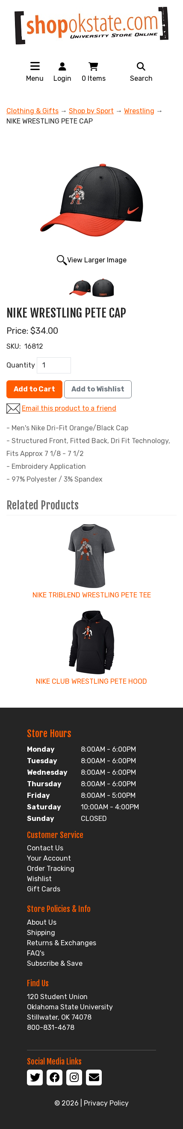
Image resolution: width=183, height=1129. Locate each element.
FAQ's (35, 953)
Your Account (49, 858)
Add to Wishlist (97, 389)
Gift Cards (43, 889)
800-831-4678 (50, 1027)
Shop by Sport (91, 111)
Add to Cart (34, 389)
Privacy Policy (106, 1103)
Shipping (41, 933)
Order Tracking (50, 868)
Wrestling (139, 111)
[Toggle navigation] (35, 66)
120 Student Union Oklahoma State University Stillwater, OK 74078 (70, 1007)
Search (141, 71)
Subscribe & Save (55, 963)
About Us (41, 922)
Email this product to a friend (69, 408)
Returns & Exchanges (61, 943)
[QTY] (54, 365)
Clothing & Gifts (32, 111)
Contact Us (45, 848)
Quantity (20, 365)
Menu (35, 78)
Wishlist (39, 879)
